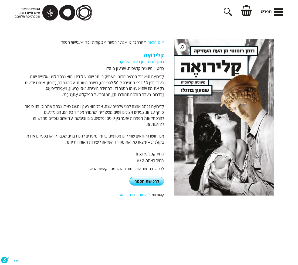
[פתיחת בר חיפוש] (228, 14)
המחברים (137, 42)
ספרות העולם (126, 195)
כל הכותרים (144, 195)
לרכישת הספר (147, 181)
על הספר (156, 42)
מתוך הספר (117, 42)
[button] (182, 47)
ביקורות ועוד (95, 42)
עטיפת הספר (72, 42)
